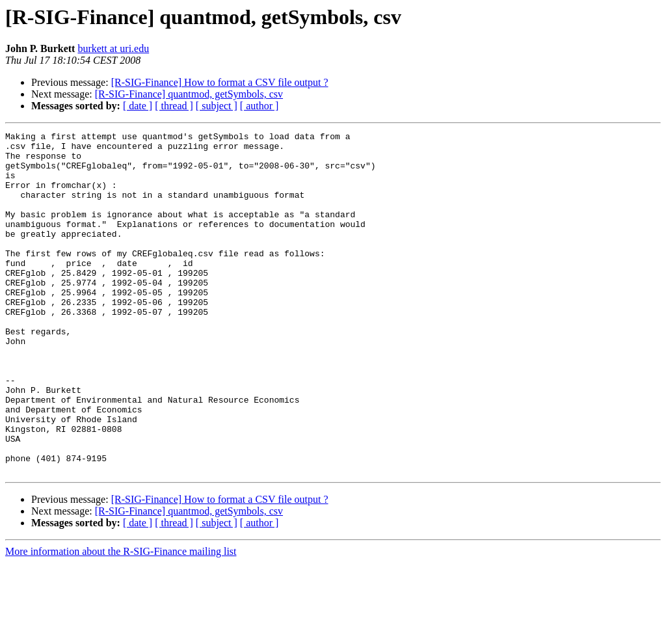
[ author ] (259, 105)
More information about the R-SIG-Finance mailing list (121, 619)
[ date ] (137, 105)
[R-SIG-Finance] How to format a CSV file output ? (219, 82)
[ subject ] (216, 105)
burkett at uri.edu (113, 48)
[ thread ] (174, 105)
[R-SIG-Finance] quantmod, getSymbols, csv (189, 94)
